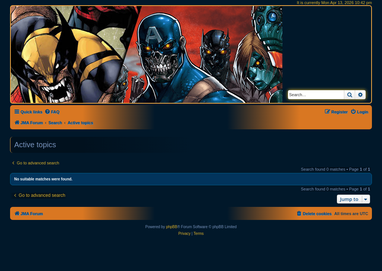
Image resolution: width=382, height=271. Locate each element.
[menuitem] (52, 111)
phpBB (171, 227)
